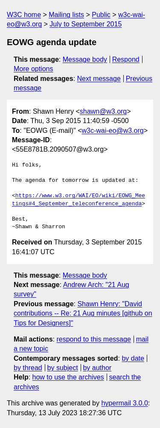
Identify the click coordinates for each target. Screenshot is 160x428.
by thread (28, 367)
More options (33, 68)
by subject (62, 367)
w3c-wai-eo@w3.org (113, 130)
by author (97, 367)
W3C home (24, 14)
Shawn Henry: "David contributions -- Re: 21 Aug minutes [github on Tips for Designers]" (83, 313)
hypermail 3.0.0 (124, 403)
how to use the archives (68, 377)
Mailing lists (66, 14)
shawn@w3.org (103, 111)
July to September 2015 (85, 24)
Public (101, 14)
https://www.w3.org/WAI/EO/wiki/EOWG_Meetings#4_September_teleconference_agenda (78, 199)
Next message (99, 78)
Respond (126, 59)
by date (133, 358)
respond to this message (93, 339)
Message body (85, 59)
